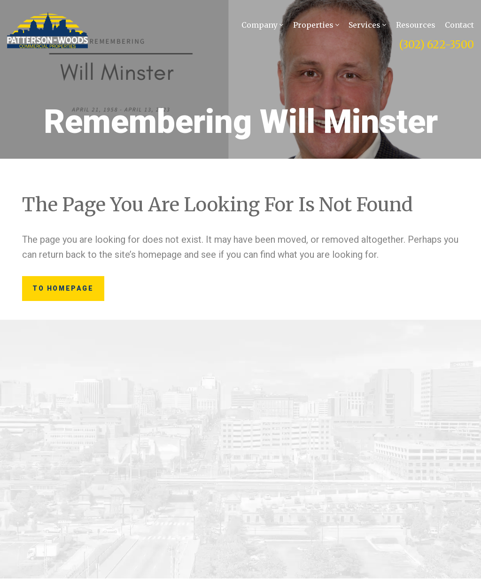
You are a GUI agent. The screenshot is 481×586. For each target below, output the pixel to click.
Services (367, 26)
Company (262, 26)
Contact (459, 26)
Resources (415, 26)
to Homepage (76, 292)
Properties (316, 26)
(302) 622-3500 (436, 46)
